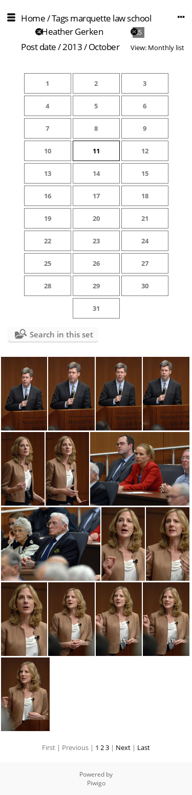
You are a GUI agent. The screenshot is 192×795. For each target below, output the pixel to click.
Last (143, 747)
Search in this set (61, 334)
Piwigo (96, 783)
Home (33, 18)
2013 (72, 47)
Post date (38, 47)
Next (123, 747)
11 (96, 150)
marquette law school (110, 18)
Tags (60, 18)
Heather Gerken (72, 31)
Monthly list (166, 47)
